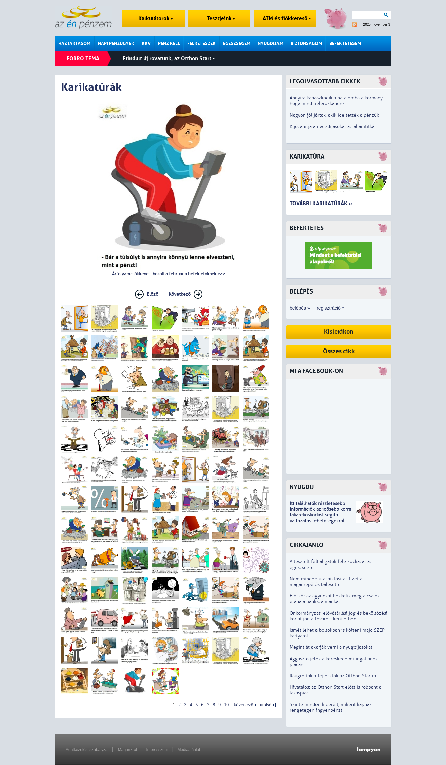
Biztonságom (306, 43)
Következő (180, 294)
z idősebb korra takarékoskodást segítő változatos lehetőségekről (320, 515)
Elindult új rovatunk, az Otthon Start (169, 58)
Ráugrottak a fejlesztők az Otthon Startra (333, 676)
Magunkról (127, 749)
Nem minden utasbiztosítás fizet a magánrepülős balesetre (326, 581)
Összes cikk (339, 351)
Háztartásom (74, 43)
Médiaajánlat (188, 749)
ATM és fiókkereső (287, 18)
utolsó (265, 705)
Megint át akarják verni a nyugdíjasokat (331, 647)
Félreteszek (201, 43)
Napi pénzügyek (116, 43)
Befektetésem (345, 43)
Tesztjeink (221, 18)
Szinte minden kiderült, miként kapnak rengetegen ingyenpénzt (331, 707)
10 (226, 705)
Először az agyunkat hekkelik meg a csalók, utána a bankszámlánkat (335, 598)
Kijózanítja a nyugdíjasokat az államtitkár (333, 126)
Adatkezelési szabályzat (87, 749)
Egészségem (236, 43)
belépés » (300, 308)
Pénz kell (169, 43)
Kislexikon (339, 331)
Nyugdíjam (270, 43)
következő (243, 705)
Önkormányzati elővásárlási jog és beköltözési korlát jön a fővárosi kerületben (338, 616)
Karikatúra (307, 156)
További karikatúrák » (321, 203)
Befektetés (307, 228)
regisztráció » (330, 308)
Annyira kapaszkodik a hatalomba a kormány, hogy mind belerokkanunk (337, 100)
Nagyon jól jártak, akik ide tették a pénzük (334, 115)
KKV (146, 43)
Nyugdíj (302, 487)
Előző (152, 294)
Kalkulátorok (155, 18)
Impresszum (157, 749)
